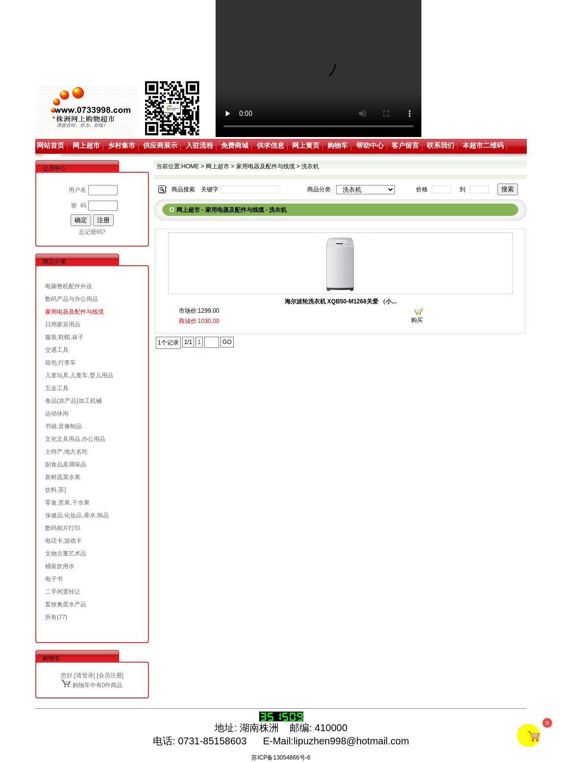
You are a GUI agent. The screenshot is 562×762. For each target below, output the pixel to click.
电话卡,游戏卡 (63, 540)
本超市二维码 (483, 145)
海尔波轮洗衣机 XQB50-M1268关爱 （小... (341, 301)
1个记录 (168, 342)
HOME (190, 166)
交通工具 (57, 349)
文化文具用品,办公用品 (75, 439)
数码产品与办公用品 (71, 299)
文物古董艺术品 (65, 553)
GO (227, 342)
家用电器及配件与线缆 (74, 311)
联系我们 (440, 145)
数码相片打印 (62, 528)
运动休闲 (57, 413)
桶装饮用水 (59, 566)
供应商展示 (160, 145)
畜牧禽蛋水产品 (65, 604)
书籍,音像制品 (63, 426)
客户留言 (405, 145)
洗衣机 (310, 166)
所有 (51, 617)
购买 (417, 320)
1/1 (188, 342)
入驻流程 (199, 145)
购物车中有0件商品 (91, 685)
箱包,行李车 (60, 362)
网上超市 (86, 145)
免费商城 (234, 145)
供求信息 (270, 145)
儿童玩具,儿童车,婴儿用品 (79, 375)
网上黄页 (305, 145)
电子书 (54, 579)
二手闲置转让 (62, 591)
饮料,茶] (55, 489)
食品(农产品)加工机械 (73, 400)
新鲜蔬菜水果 (62, 477)
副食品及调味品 (65, 464)
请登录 (85, 675)
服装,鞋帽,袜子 (64, 337)
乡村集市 (121, 145)
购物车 (337, 145)
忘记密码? (92, 232)
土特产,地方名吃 (66, 451)
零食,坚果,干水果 (67, 502)
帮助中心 (370, 145)
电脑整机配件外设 (68, 286)
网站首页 (50, 145)
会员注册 (110, 675)
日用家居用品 (62, 324)
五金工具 (57, 388)
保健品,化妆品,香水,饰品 (77, 515)
